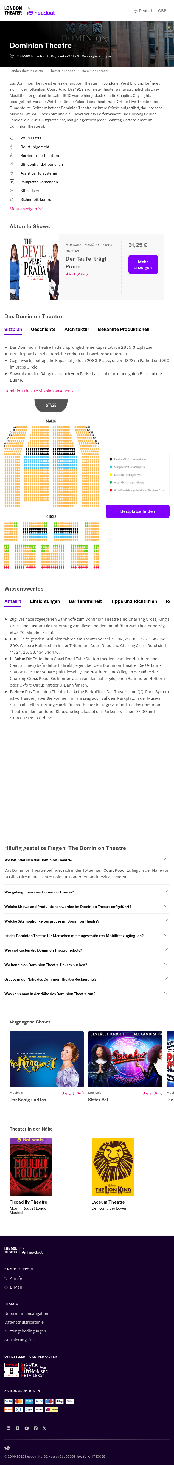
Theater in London (62, 70)
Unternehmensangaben (26, 1313)
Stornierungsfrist (20, 1339)
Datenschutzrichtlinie (24, 1322)
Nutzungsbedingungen (25, 1331)
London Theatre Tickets (26, 70)
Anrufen (17, 1278)
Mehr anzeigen (26, 208)
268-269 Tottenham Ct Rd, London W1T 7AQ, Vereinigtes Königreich (62, 56)
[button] (87, 859)
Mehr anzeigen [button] (143, 264)
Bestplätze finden (137, 511)
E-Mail (16, 1287)
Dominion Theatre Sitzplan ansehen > (38, 390)
